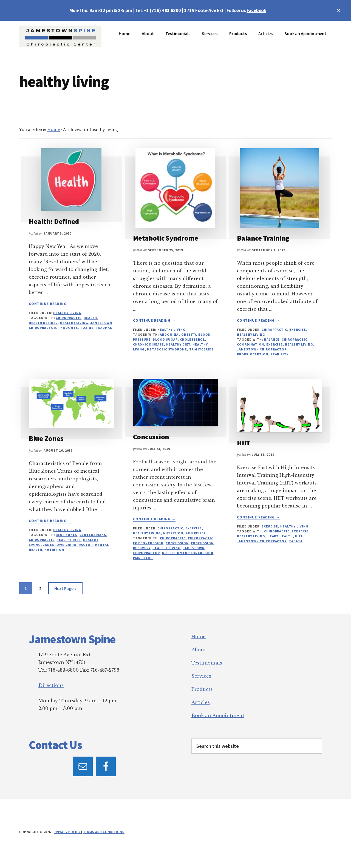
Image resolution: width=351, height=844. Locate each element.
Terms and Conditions (103, 832)
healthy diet (178, 344)
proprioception (252, 354)
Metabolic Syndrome (165, 238)
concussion (177, 543)
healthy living (74, 323)
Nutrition (173, 533)
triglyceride (201, 349)
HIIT (243, 442)
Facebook (256, 10)
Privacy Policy (67, 832)
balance (272, 339)
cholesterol (192, 339)
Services (201, 676)
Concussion (151, 436)
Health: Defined (54, 221)
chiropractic (68, 318)
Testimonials (206, 663)
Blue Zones (46, 438)
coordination (250, 344)
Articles (200, 702)
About (198, 649)
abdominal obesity (178, 334)
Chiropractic (274, 329)
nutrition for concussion (187, 553)
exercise (274, 344)
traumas (104, 328)
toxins (87, 328)
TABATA (295, 541)
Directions (51, 685)
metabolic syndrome (167, 349)
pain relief (143, 558)
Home (198, 636)
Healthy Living (67, 313)
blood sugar (165, 339)
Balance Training (263, 238)
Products (202, 689)
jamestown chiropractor (262, 349)
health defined (43, 323)
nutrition (54, 550)
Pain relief (195, 533)
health (90, 318)
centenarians (93, 535)
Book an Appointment (217, 715)
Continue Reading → (50, 303)
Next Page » (65, 589)
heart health (280, 536)
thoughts (68, 328)
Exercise (297, 329)
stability (279, 354)
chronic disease (148, 344)
